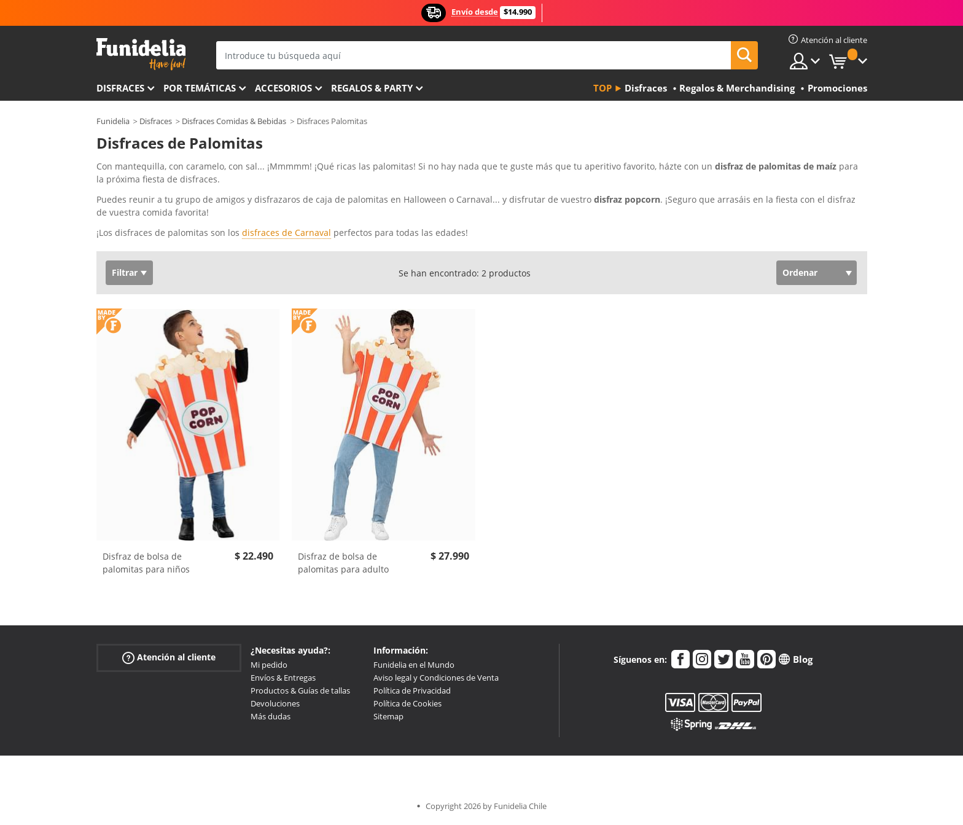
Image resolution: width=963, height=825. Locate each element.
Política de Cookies (407, 703)
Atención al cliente (169, 657)
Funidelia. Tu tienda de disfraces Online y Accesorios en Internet (140, 54)
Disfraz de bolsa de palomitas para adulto (343, 562)
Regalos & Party (372, 88)
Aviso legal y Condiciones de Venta (436, 677)
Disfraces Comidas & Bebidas (234, 121)
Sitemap (388, 716)
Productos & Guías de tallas (300, 690)
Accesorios (283, 88)
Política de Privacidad (412, 690)
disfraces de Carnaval (286, 232)
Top (602, 88)
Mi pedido (269, 664)
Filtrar (125, 272)
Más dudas (270, 716)
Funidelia (113, 121)
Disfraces (120, 88)
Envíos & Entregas (283, 677)
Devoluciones (275, 703)
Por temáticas (199, 88)
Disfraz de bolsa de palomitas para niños (146, 562)
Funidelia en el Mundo (413, 664)
